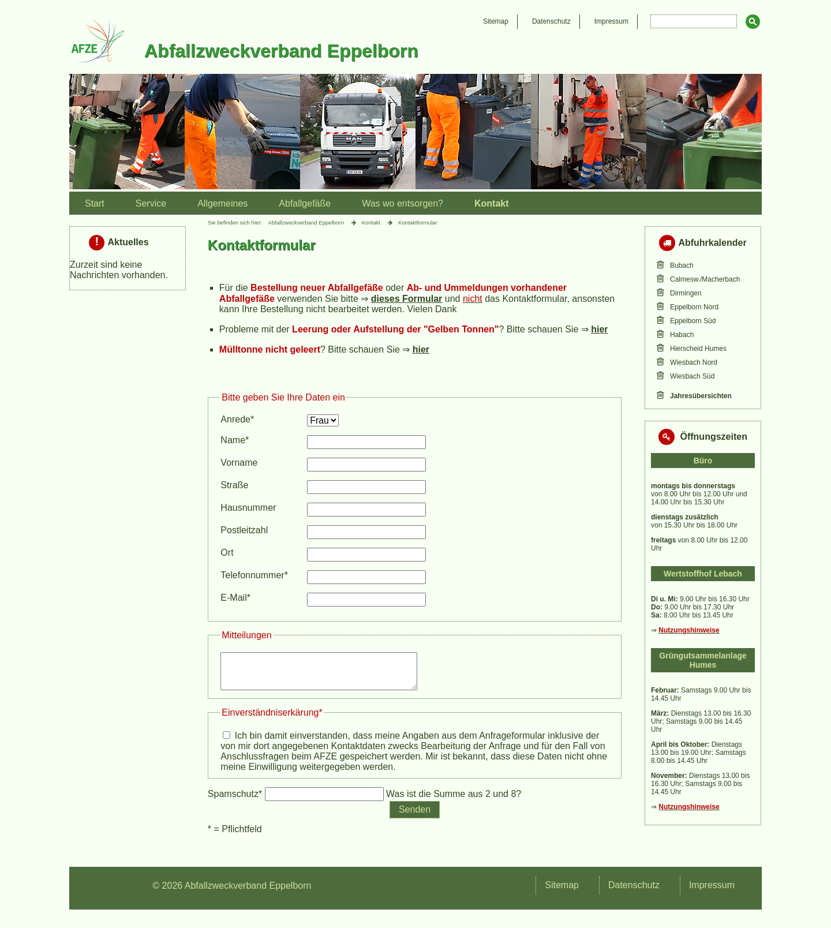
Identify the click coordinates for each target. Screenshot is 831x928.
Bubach (682, 265)
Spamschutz (236, 801)
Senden (415, 816)
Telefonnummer (254, 575)
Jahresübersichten (701, 396)
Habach (682, 335)
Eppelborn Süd (693, 321)
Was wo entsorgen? (402, 203)
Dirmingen (686, 293)
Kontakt (491, 203)
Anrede (240, 419)
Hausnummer (248, 507)
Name (240, 440)
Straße (234, 485)
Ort (226, 552)
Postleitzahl (244, 530)
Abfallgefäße (305, 203)
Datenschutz (551, 21)
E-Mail (240, 598)
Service (151, 203)
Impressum (611, 21)
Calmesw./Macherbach (705, 279)
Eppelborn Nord (694, 307)
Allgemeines (222, 203)
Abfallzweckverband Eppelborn (306, 222)
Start (94, 203)
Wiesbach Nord (693, 362)
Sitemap (495, 21)
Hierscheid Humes (698, 349)
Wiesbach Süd (692, 376)
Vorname (238, 462)
